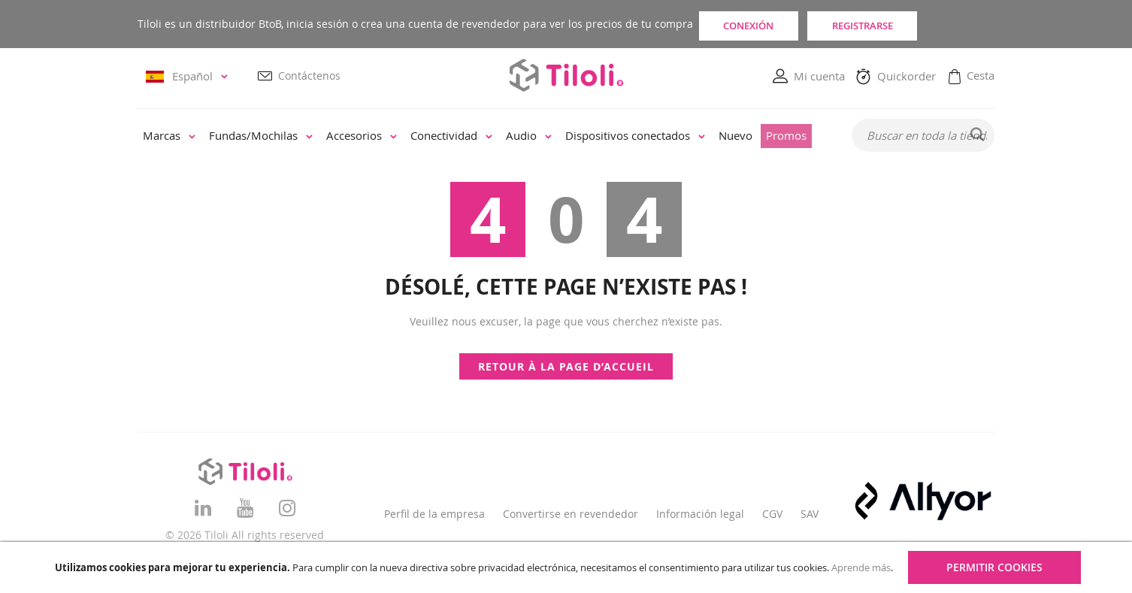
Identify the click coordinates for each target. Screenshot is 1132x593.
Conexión (767, 24)
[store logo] (566, 75)
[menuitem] (169, 137)
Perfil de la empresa (434, 514)
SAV (810, 514)
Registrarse (921, 24)
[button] (189, 77)
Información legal (700, 514)
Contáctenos (309, 76)
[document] (568, 567)
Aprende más (861, 567)
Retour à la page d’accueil (566, 366)
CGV (772, 514)
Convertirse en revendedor (570, 514)
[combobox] (923, 136)
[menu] (484, 137)
